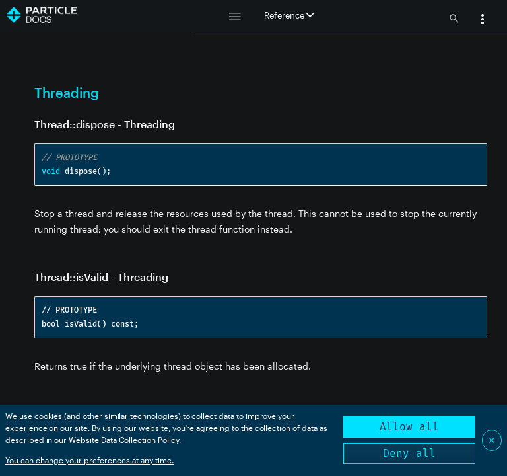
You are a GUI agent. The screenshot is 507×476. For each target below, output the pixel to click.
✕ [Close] (492, 440)
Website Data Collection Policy (124, 439)
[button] (482, 20)
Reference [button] (289, 15)
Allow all (409, 426)
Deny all (409, 453)
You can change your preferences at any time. (89, 460)
